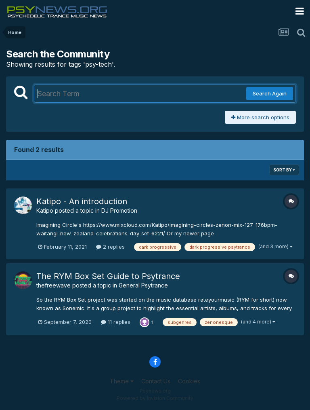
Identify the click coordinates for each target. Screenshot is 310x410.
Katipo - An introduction (81, 201)
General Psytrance (143, 285)
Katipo (44, 210)
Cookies (189, 381)
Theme (122, 381)
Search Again (270, 93)
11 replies (115, 322)
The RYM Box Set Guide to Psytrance (108, 276)
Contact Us (155, 381)
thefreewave (53, 285)
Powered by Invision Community (155, 398)
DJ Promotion (119, 210)
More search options (260, 117)
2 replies (110, 246)
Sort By (284, 169)
